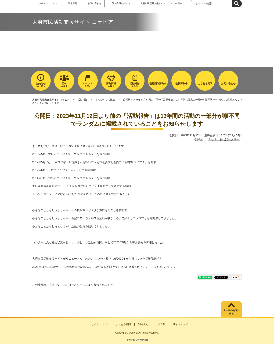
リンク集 (160, 324)
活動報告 (82, 99)
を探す (64, 85)
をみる (134, 85)
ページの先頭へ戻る (231, 312)
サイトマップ (180, 324)
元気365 (143, 339)
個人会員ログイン (121, 3)
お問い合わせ (94, 3)
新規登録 (72, 3)
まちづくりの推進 (105, 99)
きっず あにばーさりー (223, 139)
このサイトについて (47, 3)
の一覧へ (40, 85)
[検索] (237, 3)
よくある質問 (123, 324)
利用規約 (143, 324)
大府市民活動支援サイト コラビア (51, 99)
